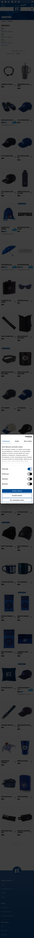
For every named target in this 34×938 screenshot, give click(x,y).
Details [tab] (17, 441)
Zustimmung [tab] (6, 441)
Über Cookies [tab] (28, 441)
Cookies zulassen (17, 491)
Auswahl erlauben (17, 495)
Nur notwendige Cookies (17, 500)
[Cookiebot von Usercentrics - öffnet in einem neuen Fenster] (25, 437)
